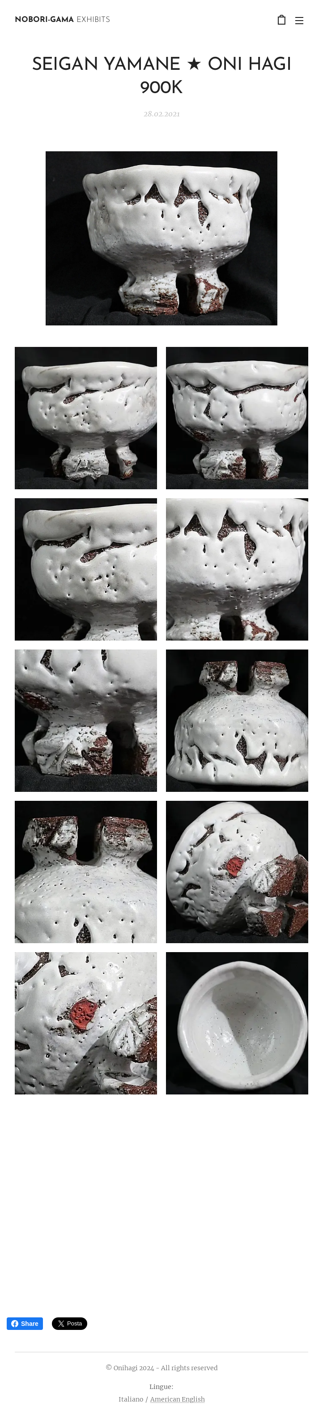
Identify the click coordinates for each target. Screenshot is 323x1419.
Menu (299, 20)
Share (24, 1323)
